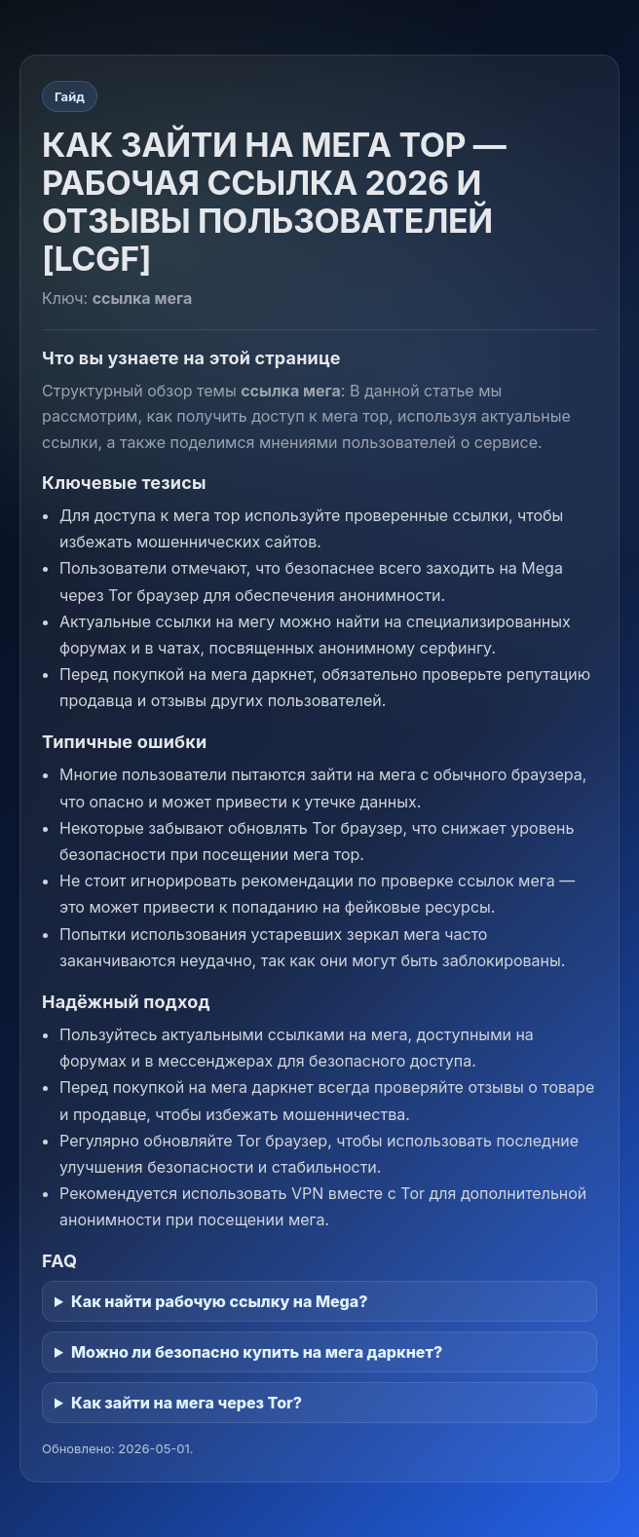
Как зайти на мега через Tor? (186, 1402)
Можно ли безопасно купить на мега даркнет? (256, 1352)
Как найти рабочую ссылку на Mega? (219, 1301)
